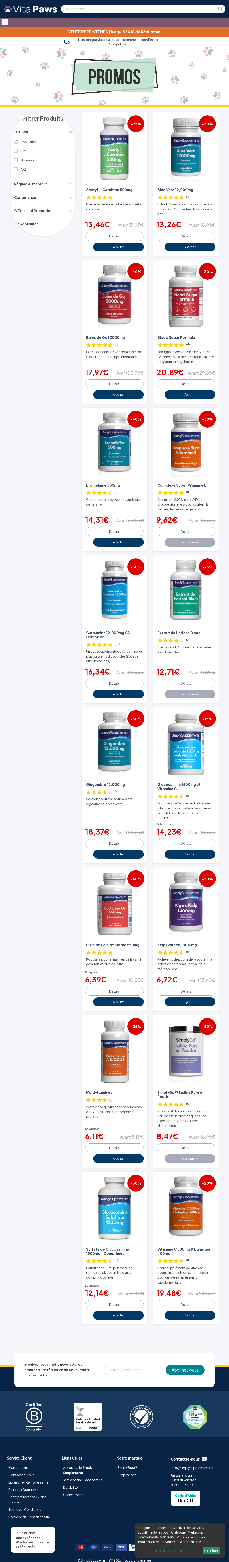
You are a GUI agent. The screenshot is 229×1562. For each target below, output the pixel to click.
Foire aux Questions (23, 1483)
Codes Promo (74, 1488)
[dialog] (180, 1540)
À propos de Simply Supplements (78, 1463)
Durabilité (70, 1481)
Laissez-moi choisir (170, 1551)
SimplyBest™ (128, 1461)
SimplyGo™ (127, 1469)
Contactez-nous (21, 1469)
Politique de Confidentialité (29, 1511)
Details (114, 235)
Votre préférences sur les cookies (27, 1493)
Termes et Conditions (24, 1503)
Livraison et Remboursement (30, 1476)
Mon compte (18, 1461)
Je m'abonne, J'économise (83, 1474)
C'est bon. (211, 1551)
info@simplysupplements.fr (192, 1461)
